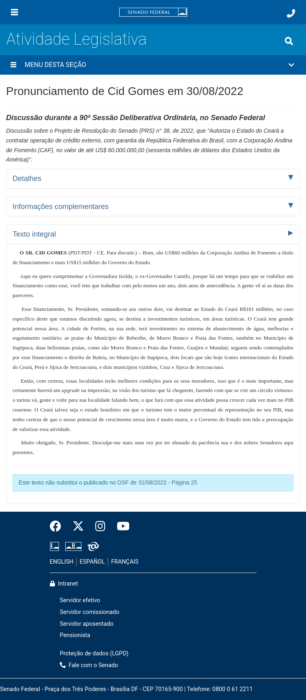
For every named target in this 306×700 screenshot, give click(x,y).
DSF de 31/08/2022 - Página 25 (157, 482)
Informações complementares (61, 206)
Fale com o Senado (89, 665)
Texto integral (34, 234)
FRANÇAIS (125, 561)
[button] (153, 65)
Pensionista (75, 635)
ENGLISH (62, 561)
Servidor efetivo (80, 600)
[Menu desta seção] (13, 65)
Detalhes (27, 178)
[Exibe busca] (289, 41)
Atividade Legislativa (76, 39)
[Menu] (14, 12)
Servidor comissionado (90, 612)
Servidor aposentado (86, 623)
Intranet (64, 583)
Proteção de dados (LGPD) (94, 653)
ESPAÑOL (92, 561)
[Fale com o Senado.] (291, 13)
